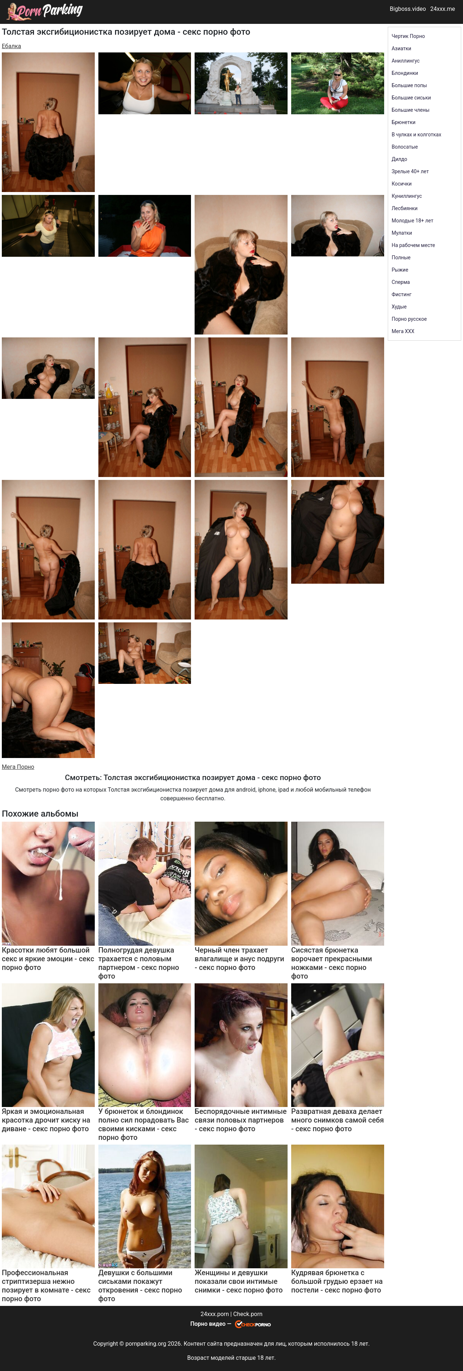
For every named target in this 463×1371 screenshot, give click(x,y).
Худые (399, 307)
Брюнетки (404, 122)
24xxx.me (442, 8)
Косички (402, 184)
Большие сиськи (411, 98)
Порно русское (409, 319)
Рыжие (400, 270)
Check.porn (248, 1314)
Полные (401, 257)
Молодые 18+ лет (412, 220)
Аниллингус (406, 61)
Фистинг (402, 294)
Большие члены (411, 110)
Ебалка (11, 46)
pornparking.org (146, 1343)
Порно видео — (211, 1323)
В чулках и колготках (416, 134)
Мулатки (402, 233)
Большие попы (409, 85)
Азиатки (401, 48)
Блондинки (405, 73)
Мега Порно (18, 766)
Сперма (401, 282)
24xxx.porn (214, 1314)
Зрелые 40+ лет (410, 171)
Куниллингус (407, 196)
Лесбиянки (405, 208)
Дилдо (399, 159)
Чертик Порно (408, 36)
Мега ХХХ (403, 331)
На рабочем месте (413, 245)
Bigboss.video (408, 8)
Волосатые (405, 147)
